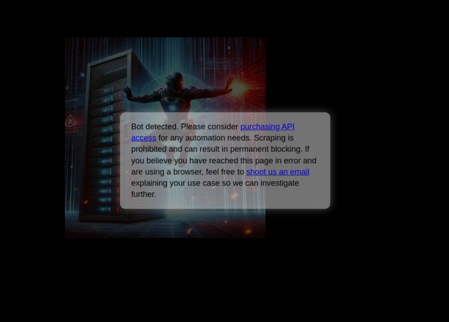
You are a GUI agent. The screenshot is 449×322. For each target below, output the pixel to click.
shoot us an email (277, 171)
